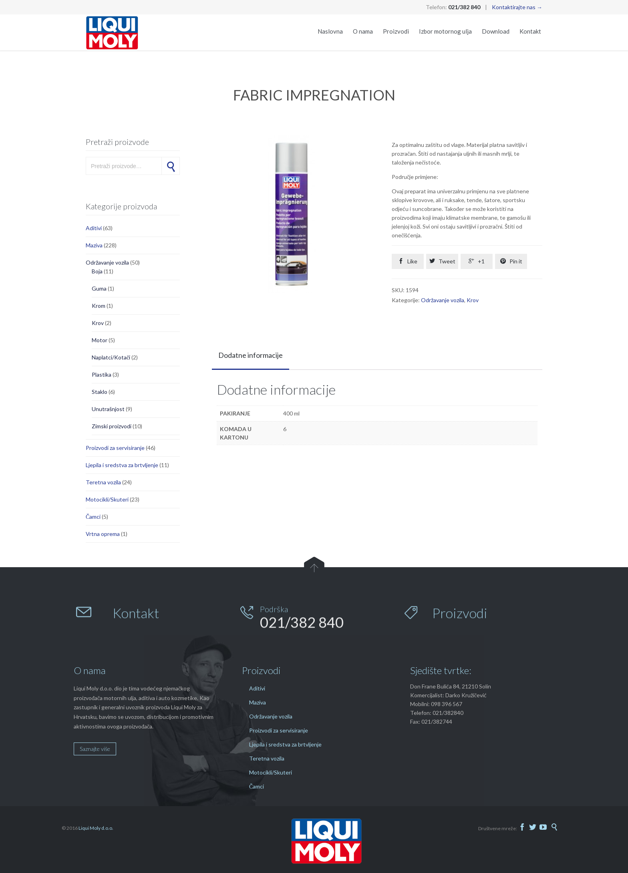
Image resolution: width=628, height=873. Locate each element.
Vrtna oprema (103, 533)
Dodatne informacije (250, 355)
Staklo (99, 391)
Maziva (94, 245)
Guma (99, 288)
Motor (99, 340)
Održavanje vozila (107, 262)
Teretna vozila (103, 482)
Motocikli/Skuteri (107, 499)
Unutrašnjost (108, 408)
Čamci (93, 516)
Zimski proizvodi (111, 426)
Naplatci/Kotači (111, 357)
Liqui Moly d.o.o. (95, 828)
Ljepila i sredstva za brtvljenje (122, 465)
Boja (97, 271)
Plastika (101, 374)
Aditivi (94, 228)
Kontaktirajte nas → (517, 7)
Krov (98, 322)
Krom (98, 305)
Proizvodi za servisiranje (115, 447)
